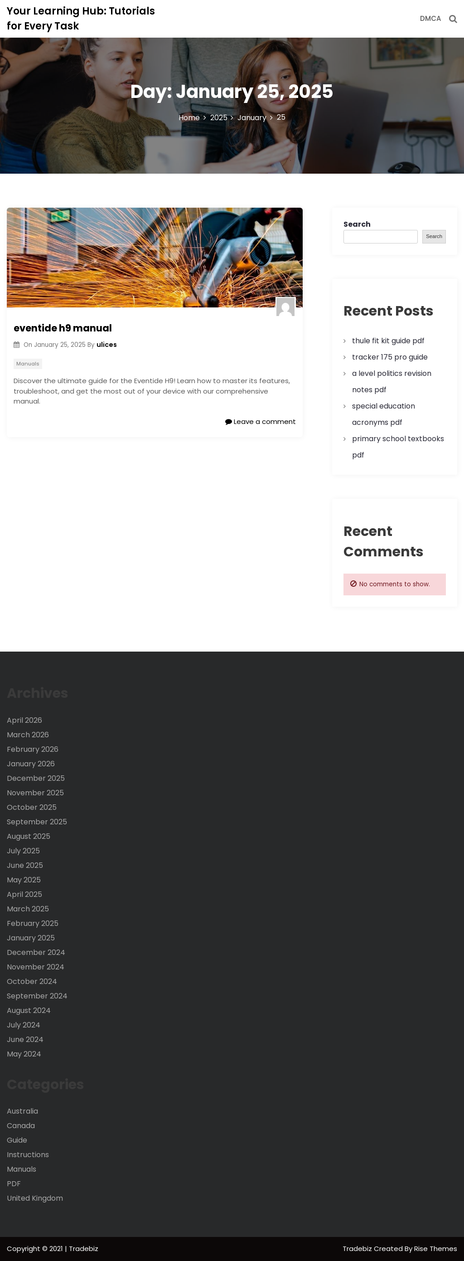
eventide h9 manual (63, 328)
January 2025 (31, 938)
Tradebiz (358, 1248)
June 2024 (25, 1039)
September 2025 (37, 822)
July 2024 (23, 1025)
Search (357, 224)
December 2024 (36, 952)
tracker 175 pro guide (390, 357)
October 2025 (32, 807)
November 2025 (35, 793)
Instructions (28, 1154)
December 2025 (36, 778)
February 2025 (32, 923)
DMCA (430, 18)
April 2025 (24, 894)
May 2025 (24, 880)
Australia (22, 1111)
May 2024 (24, 1054)
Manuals (27, 363)
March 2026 (28, 735)
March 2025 (28, 909)
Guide (17, 1140)
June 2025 (25, 865)
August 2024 (29, 1010)
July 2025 (23, 851)
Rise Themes (435, 1248)
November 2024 (35, 967)
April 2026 (24, 720)
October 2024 (32, 981)
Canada (21, 1125)
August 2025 (28, 836)
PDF (14, 1183)
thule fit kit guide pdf (388, 341)
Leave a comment (260, 421)
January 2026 (31, 764)
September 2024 (37, 996)
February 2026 (32, 749)
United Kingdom (35, 1198)
